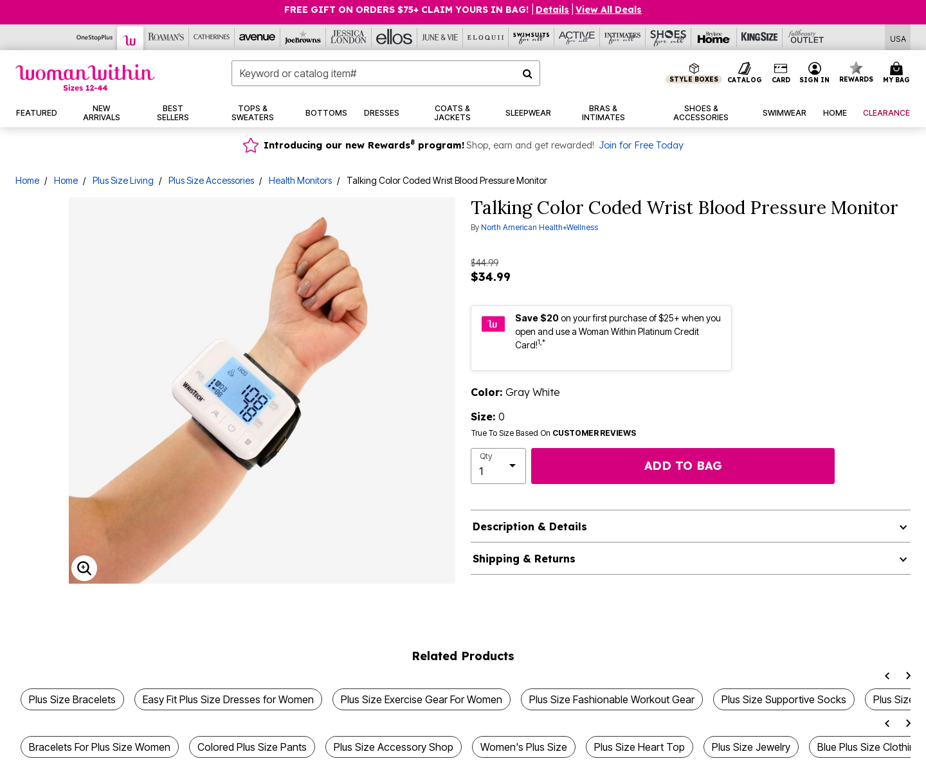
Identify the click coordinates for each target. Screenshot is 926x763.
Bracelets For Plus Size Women (99, 747)
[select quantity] (498, 466)
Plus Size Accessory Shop (393, 747)
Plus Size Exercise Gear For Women (421, 699)
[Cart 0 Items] (898, 73)
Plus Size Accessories (211, 180)
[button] (815, 73)
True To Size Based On (553, 433)
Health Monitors (300, 180)
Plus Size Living (123, 180)
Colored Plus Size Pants (252, 747)
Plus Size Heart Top (639, 747)
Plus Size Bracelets (72, 699)
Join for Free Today (641, 145)
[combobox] (386, 73)
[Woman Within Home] (85, 77)
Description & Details (530, 526)
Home (27, 180)
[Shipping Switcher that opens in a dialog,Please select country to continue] (898, 37)
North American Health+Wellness (539, 227)
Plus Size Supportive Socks (784, 699)
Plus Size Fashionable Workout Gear (611, 699)
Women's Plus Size (523, 747)
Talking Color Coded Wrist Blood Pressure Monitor (447, 180)
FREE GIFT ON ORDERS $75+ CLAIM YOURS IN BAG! (407, 9)
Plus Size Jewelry (751, 747)
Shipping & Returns (524, 558)
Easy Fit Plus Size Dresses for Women (228, 699)
